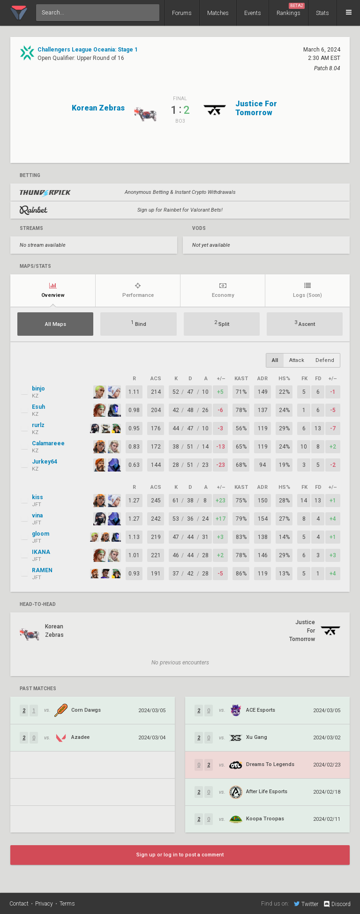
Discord (337, 904)
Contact (19, 904)
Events (252, 13)
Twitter (306, 903)
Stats (322, 13)
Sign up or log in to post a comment (180, 855)
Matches (218, 13)
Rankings (291, 9)
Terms (67, 904)
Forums (182, 13)
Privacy (44, 904)
